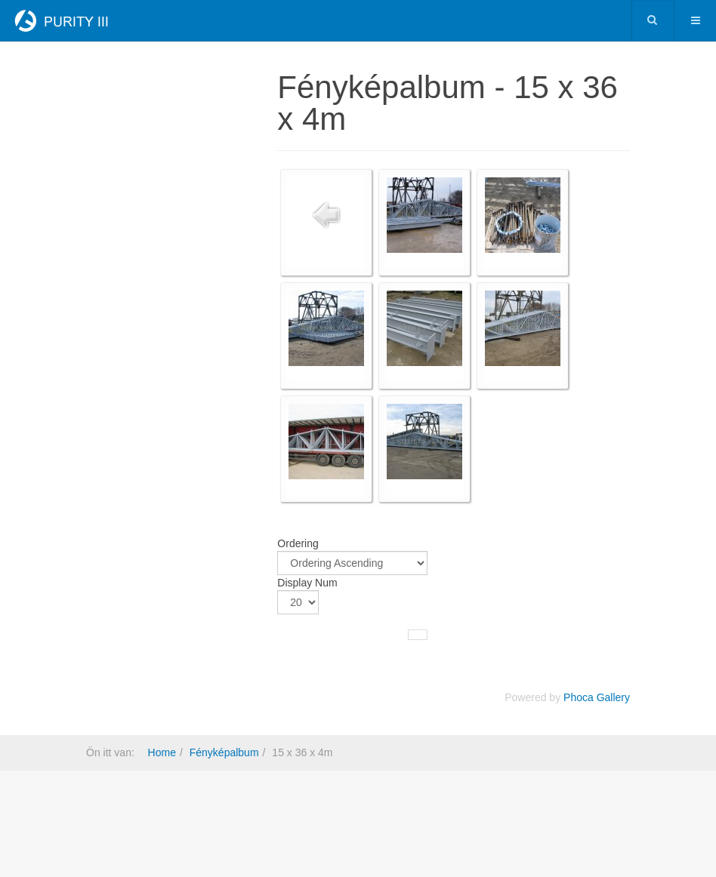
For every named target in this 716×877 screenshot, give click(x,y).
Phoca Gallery (596, 697)
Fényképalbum (224, 752)
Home (162, 752)
